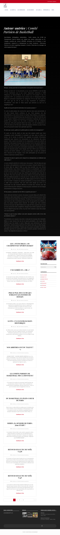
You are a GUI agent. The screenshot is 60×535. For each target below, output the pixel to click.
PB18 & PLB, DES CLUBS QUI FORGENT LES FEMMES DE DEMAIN (20, 295)
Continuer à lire (20, 261)
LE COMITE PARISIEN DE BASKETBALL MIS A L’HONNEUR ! (20, 374)
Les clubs (38, 9)
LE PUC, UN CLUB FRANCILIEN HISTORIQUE (20, 322)
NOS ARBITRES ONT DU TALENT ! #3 (20, 348)
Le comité (13, 9)
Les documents (30, 9)
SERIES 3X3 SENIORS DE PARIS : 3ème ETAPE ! (20, 424)
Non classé (44, 287)
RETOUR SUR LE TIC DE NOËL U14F (20, 477)
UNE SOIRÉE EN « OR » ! (19, 270)
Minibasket (44, 285)
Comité (43, 281)
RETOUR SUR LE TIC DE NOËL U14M (20, 450)
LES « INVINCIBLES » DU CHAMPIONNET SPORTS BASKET (20, 245)
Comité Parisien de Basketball (23, 249)
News (53, 9)
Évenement (44, 283)
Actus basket (44, 274)
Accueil (6, 9)
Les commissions (21, 9)
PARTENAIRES (46, 9)
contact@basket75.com (8, 512)
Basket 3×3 (44, 277)
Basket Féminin (45, 279)
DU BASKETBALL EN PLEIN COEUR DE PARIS (20, 399)
